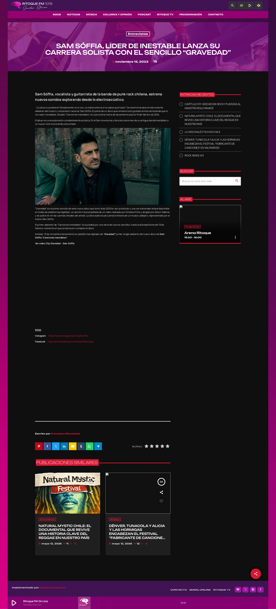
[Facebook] (260, 588)
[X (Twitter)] (245, 588)
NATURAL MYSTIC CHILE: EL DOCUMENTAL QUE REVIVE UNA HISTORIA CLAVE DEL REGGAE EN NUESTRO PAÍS (213, 120)
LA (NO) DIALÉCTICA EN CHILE (202, 132)
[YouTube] (238, 588)
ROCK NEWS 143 (194, 155)
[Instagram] (253, 588)
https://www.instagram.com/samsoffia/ (68, 335)
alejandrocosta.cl (53, 586)
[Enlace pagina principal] (31, 5)
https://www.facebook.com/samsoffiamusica (71, 341)
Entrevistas (138, 34)
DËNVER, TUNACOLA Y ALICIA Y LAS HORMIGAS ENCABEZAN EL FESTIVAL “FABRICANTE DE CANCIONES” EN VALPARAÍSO (212, 144)
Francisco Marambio (65, 433)
